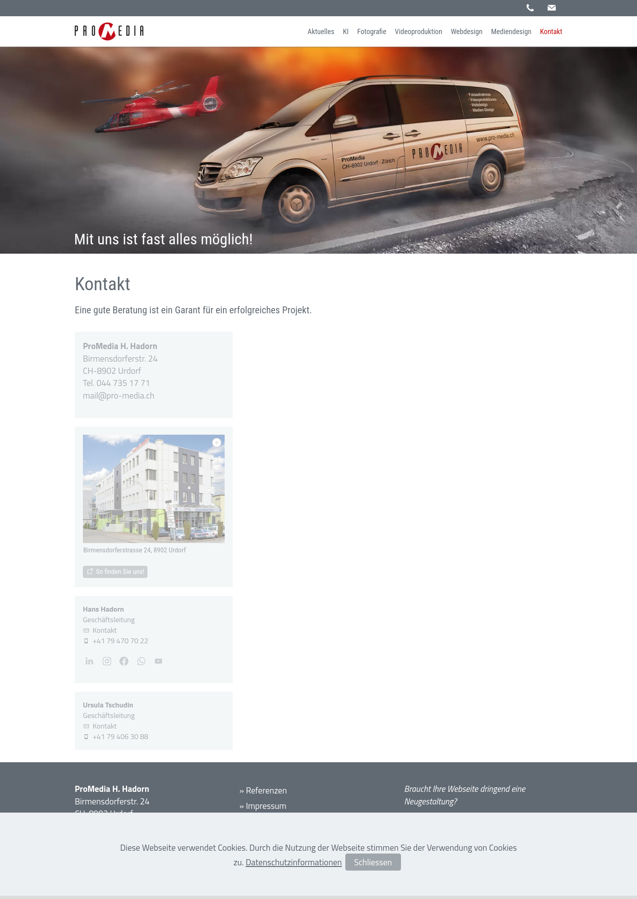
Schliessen (373, 862)
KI (346, 31)
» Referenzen (263, 790)
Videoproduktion (418, 31)
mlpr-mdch (118, 395)
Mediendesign (511, 31)
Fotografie (371, 31)
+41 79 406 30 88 (120, 736)
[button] (551, 7)
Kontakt (551, 31)
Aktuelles (321, 31)
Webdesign (467, 31)
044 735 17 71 (123, 382)
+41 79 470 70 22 (120, 640)
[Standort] (115, 572)
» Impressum (262, 805)
